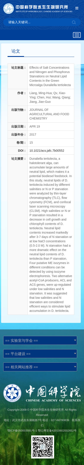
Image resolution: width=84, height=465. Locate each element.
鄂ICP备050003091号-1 (22, 430)
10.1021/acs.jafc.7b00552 (46, 150)
